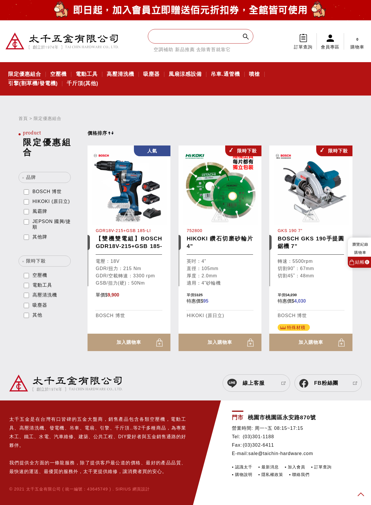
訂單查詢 (303, 46)
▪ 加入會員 (295, 467)
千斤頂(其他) (82, 83)
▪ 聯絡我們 (299, 474)
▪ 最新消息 (268, 467)
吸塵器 (151, 74)
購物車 (357, 41)
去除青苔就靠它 (213, 49)
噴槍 (254, 74)
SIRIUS (123, 489)
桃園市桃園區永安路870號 (282, 417)
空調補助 (163, 49)
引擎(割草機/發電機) (33, 83)
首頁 (23, 118)
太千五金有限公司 (62, 41)
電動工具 (87, 74)
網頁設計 (141, 489)
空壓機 (58, 74)
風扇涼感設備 (185, 74)
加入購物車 (129, 342)
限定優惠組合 (24, 74)
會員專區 (330, 46)
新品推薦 (185, 49)
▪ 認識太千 (242, 467)
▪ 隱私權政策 (270, 474)
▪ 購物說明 (242, 474)
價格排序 (101, 133)
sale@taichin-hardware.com (280, 453)
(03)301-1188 (258, 436)
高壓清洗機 (120, 74)
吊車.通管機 (225, 74)
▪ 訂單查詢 (321, 467)
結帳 (362, 262)
